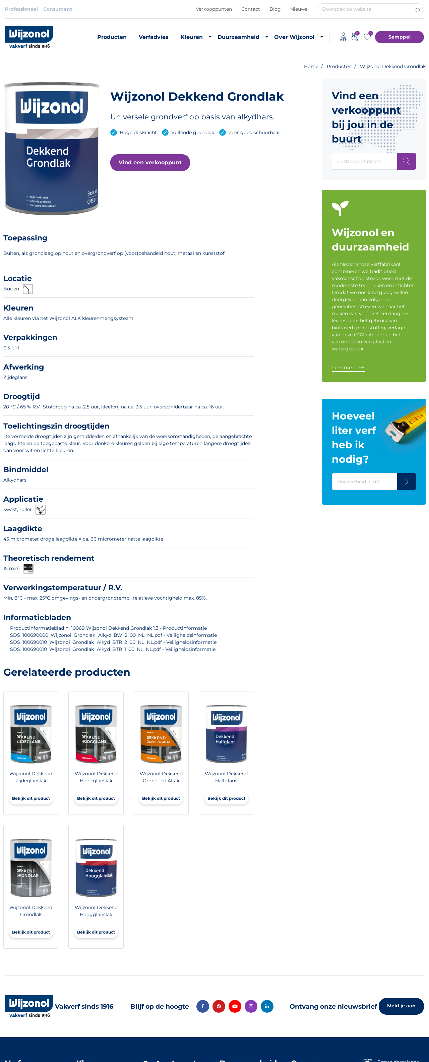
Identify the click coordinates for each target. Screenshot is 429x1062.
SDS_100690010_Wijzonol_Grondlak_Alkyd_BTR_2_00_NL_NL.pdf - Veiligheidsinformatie (113, 642)
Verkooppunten (214, 9)
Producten (112, 37)
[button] (150, 162)
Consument (57, 9)
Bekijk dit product (31, 798)
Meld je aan (401, 1006)
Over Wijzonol (294, 37)
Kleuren (192, 37)
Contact (250, 9)
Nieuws (298, 9)
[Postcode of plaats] (406, 161)
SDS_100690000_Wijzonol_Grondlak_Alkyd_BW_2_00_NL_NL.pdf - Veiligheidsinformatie (113, 635)
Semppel (399, 37)
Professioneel (21, 9)
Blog (275, 9)
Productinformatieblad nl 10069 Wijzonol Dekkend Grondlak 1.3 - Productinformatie (108, 628)
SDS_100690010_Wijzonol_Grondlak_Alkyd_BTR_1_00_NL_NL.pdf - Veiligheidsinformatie (113, 649)
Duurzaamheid (238, 37)
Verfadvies (154, 37)
